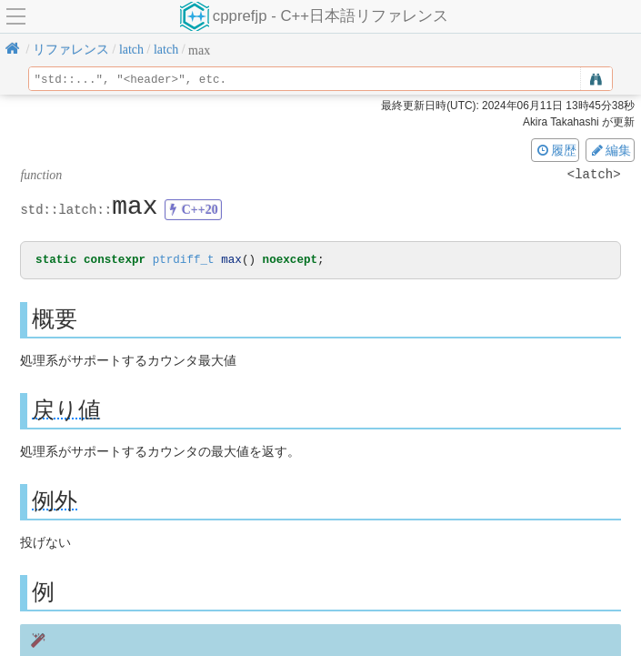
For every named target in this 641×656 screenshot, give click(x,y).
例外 (54, 501)
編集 (610, 150)
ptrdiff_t (184, 260)
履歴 (555, 150)
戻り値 (66, 411)
